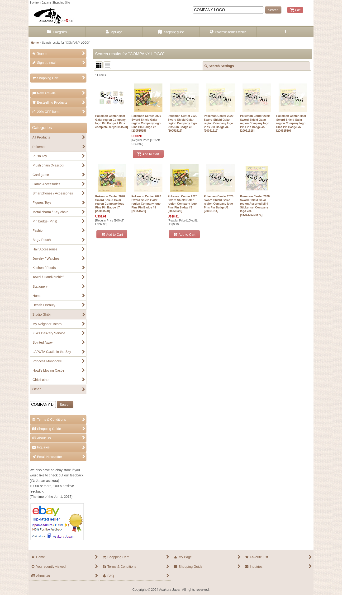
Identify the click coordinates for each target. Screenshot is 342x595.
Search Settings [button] (219, 66)
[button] (285, 32)
